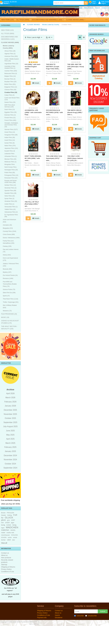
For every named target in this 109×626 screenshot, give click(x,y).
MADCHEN (12, 527)
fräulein (3, 515)
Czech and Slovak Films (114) (12, 98)
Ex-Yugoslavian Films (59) (11, 215)
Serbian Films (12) (10, 185)
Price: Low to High (33, 37)
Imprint (57, 615)
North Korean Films (10, 167)
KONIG (8, 525)
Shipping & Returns (8, 567)
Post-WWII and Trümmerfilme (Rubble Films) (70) (10, 284)
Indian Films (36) (10, 137)
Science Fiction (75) (9, 289)
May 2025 (10, 435)
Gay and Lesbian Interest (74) (10, 251)
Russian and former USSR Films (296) (11, 181)
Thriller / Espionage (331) (10, 302)
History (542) (7, 255)
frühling (9, 515)
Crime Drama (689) (9, 234)
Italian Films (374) (10, 145)
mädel (3, 532)
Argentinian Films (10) (11, 63)
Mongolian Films (10, 164)
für (2, 518)
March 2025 (10, 443)
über (13, 540)
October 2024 (10, 464)
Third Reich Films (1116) (10, 299)
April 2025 (10, 439)
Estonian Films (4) (10, 115)
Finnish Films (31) (10, 117)
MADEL (13, 530)
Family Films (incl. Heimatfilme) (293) (8, 242)
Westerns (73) (7, 311)
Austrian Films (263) (11, 71)
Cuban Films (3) (9, 95)
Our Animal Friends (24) (10, 275)
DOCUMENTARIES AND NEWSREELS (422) (48, 20)
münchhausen (5, 535)
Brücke (3, 513)
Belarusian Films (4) (11, 73)
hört (2, 522)
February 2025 (10, 447)
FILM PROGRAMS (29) (9, 314)
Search (97, 8)
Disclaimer (58, 617)
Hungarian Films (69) (11, 135)
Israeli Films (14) (10, 140)
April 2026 (10, 393)
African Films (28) (10, 51)
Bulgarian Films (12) (11, 87)
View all (4, 543)
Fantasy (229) (7, 246)
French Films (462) (10, 120)
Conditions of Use (7, 571)
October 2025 (10, 418)
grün (8, 520)
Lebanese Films (9, 153)
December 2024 (10, 455)
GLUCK (9, 517)
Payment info (42, 617)
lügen (3, 528)
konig (3, 525)
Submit (102, 611)
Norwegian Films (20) (11, 170)
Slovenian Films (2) (10, 188)
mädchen (5, 530)
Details (35, 83)
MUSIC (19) (5, 317)
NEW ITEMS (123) (7, 20)
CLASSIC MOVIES (33, 24)
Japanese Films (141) (11, 148)
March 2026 (10, 398)
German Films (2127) (11, 129)
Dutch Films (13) (10, 109)
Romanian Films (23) (11, 178)
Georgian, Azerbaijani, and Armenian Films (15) (11, 124)
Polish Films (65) (10, 172)
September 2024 (10, 468)
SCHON (3, 537)
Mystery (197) (7, 272)
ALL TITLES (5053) (22, 20)
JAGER (7, 522)
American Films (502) (11, 56)
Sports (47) (6, 296)
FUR (15, 515)
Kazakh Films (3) (10, 151)
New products (88, 8)
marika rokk (10, 532)
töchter (3, 540)
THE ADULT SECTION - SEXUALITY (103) (9, 327)
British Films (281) (10, 84)
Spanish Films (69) (10, 190)
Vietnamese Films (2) (11, 212)
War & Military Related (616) (10, 306)
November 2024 (10, 460)
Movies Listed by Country (50, 24)
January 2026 (10, 406)
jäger (12, 522)
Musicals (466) (7, 269)
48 (49, 37)
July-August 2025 (10, 426)
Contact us (105, 8)
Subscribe (79, 616)
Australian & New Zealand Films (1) (10, 67)
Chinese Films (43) (10, 89)
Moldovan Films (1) (10, 162)
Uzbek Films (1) (9, 204)
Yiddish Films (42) (10, 209)
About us (4, 555)
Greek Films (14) (10, 132)
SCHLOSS (14, 535)
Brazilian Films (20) (10, 81)
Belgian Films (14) (10, 76)
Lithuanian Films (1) (11, 156)
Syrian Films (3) (9, 198)
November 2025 (10, 414)
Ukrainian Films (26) (11, 201)
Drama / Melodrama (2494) (11, 238)
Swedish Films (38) (10, 193)
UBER (9, 540)
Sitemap (4, 565)
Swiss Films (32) (10, 196)
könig (14, 525)
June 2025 (10, 431)
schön (10, 537)
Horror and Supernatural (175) (10, 259)
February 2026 (10, 402)
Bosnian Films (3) (10, 79)
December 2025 (10, 410)
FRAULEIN (10, 513)
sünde (15, 537)
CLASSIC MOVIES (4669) (75, 20)
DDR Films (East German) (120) (10, 106)
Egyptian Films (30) (10, 112)
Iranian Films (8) (10, 143)
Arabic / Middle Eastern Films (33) (12, 60)
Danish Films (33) (10, 102)
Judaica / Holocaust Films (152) (11, 265)
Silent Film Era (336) (9, 292)
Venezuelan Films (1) (11, 207)
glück (3, 520)
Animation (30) (7, 225)
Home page (78, 8)
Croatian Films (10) (11, 92)
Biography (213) (8, 228)
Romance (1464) (8, 278)
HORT (13, 520)
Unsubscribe (91, 616)
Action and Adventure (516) (9, 221)
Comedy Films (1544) (9, 231)
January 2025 (10, 451)
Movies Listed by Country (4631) (8, 47)
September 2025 (10, 422)
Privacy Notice (6, 569)
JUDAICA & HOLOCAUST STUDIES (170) (10, 322)
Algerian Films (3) (10, 53)
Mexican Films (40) (10, 159)
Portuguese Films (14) (11, 175)
